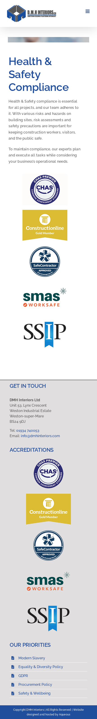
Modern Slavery (31, 658)
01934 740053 (27, 430)
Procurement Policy (35, 684)
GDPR (23, 676)
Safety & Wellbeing (34, 693)
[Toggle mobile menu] (88, 11)
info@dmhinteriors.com (40, 436)
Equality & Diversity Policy (40, 667)
